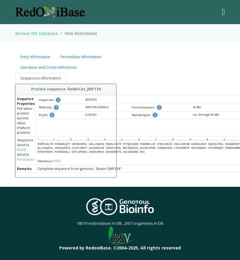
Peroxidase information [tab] (80, 56)
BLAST (21, 150)
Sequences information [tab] (40, 78)
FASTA (57, 161)
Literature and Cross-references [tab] (48, 67)
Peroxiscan (25, 159)
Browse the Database (36, 33)
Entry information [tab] (35, 56)
